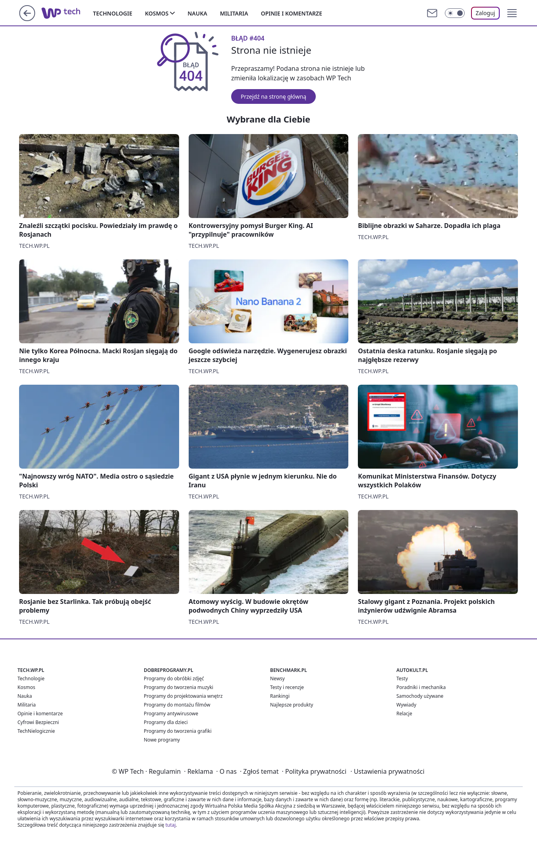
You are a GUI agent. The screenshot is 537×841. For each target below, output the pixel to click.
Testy (402, 678)
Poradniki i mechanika (421, 687)
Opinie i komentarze (291, 13)
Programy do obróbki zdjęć (174, 678)
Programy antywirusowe (171, 713)
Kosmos (156, 13)
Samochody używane (419, 696)
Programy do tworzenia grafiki (178, 731)
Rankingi (280, 696)
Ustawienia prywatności (387, 771)
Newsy (277, 678)
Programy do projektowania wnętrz (183, 696)
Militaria (234, 13)
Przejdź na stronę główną (273, 96)
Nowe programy (162, 739)
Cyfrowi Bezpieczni (38, 722)
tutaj (170, 825)
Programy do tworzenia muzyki (178, 687)
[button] (512, 13)
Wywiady (406, 704)
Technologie (112, 13)
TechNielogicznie (36, 731)
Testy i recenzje (287, 687)
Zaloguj (485, 13)
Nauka (197, 13)
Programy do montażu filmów (177, 704)
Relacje (404, 713)
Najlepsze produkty (291, 704)
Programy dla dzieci (166, 722)
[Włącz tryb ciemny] (455, 13)
